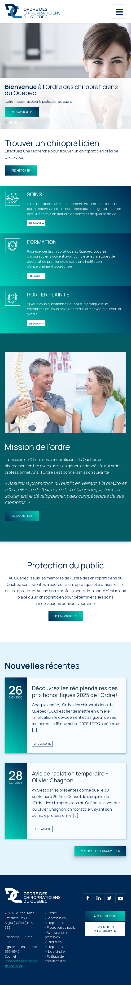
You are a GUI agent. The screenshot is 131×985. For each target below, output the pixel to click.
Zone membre (105, 916)
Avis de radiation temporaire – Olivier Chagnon (70, 777)
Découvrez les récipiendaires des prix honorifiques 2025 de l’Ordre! (75, 691)
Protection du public (61, 927)
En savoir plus (21, 112)
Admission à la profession (56, 934)
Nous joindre (56, 951)
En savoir (36, 223)
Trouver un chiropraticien (105, 929)
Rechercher (20, 170)
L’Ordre (52, 913)
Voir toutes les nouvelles (100, 851)
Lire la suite (42, 743)
